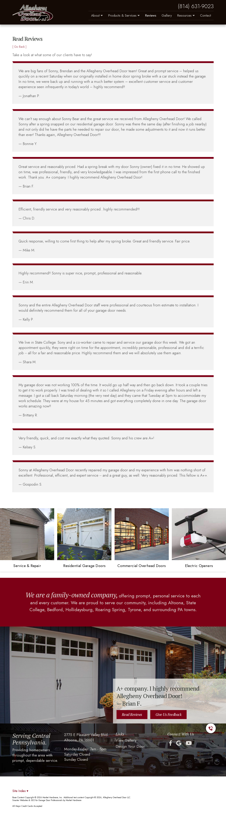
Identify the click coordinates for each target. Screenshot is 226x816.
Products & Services (124, 15)
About (97, 15)
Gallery (167, 15)
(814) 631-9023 (196, 6)
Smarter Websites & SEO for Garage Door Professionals (37, 800)
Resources (186, 15)
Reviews (150, 15)
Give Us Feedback (169, 714)
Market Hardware (73, 800)
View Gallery (126, 740)
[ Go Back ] (19, 46)
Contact (205, 15)
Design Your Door (130, 746)
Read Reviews (132, 714)
